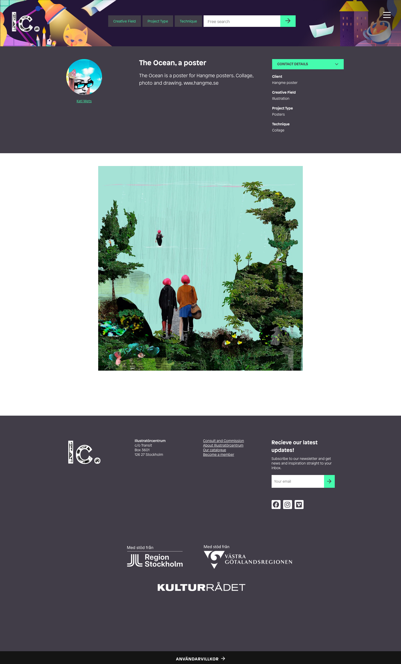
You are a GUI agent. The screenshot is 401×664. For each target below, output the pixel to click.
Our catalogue (214, 450)
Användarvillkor (197, 659)
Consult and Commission (223, 440)
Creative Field (124, 21)
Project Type (158, 21)
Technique (188, 21)
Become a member (218, 454)
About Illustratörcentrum (223, 445)
